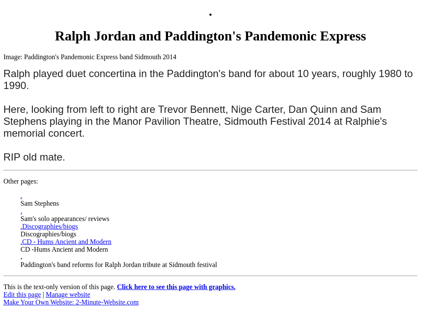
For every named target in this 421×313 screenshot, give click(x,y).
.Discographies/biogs (49, 226)
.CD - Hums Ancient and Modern (65, 241)
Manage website (68, 294)
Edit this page (22, 294)
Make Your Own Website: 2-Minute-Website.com (71, 302)
